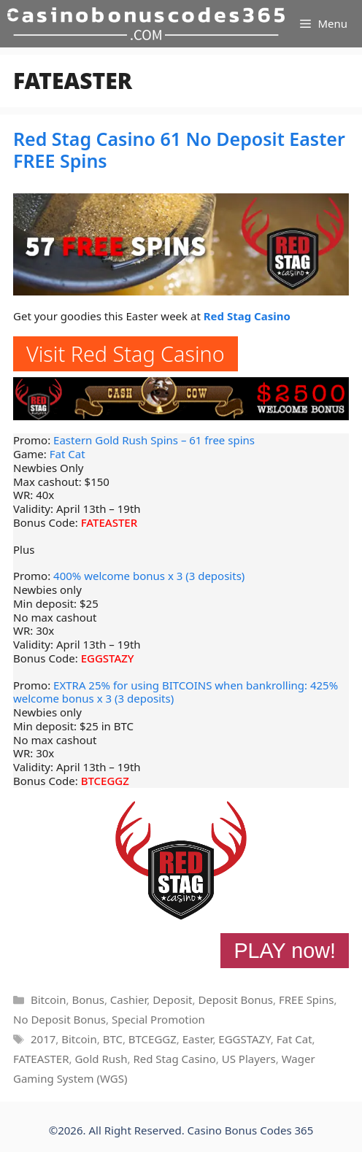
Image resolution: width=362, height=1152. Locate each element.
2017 (43, 1039)
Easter (197, 1039)
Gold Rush (100, 1058)
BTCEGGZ (105, 780)
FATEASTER (109, 522)
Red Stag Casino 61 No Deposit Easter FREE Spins (179, 149)
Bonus (88, 999)
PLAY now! (285, 950)
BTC (113, 1039)
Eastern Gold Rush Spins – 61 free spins (154, 440)
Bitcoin (48, 999)
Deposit (172, 999)
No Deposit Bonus (59, 1019)
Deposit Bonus (235, 999)
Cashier (128, 999)
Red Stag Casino (247, 316)
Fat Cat (67, 454)
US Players (249, 1058)
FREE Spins (306, 999)
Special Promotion (158, 1019)
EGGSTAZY (107, 658)
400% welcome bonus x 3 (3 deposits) (148, 575)
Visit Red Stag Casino (125, 353)
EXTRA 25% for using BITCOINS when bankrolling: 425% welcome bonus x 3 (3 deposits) (175, 692)
